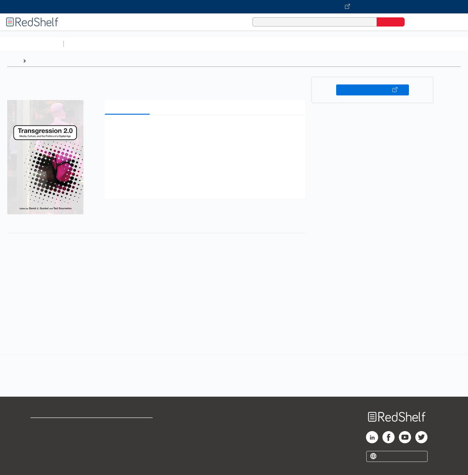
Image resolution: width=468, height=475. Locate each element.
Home (13, 61)
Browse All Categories (32, 44)
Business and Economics (236, 44)
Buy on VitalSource (372, 89)
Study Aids (82, 44)
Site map (40, 454)
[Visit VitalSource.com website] (234, 6)
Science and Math (119, 44)
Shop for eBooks (49, 425)
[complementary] (234, 369)
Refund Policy (127, 435)
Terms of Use (128, 425)
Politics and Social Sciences (300, 44)
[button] (206, 129)
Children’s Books (404, 44)
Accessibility (126, 445)
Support (39, 435)
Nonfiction (369, 44)
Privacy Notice (47, 445)
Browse (37, 61)
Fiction (344, 44)
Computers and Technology (174, 44)
